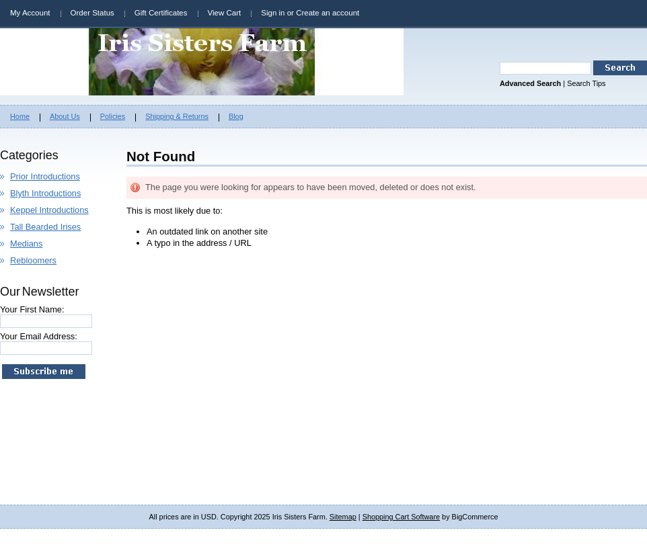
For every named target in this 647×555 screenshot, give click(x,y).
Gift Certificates (161, 13)
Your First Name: (32, 309)
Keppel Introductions (49, 210)
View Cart (224, 13)
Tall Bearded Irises (45, 227)
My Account (30, 13)
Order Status (92, 13)
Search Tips (586, 83)
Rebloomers (33, 260)
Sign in (272, 13)
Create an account (327, 13)
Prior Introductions (45, 176)
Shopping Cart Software (401, 517)
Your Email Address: (38, 336)
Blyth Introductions (45, 193)
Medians (26, 244)
